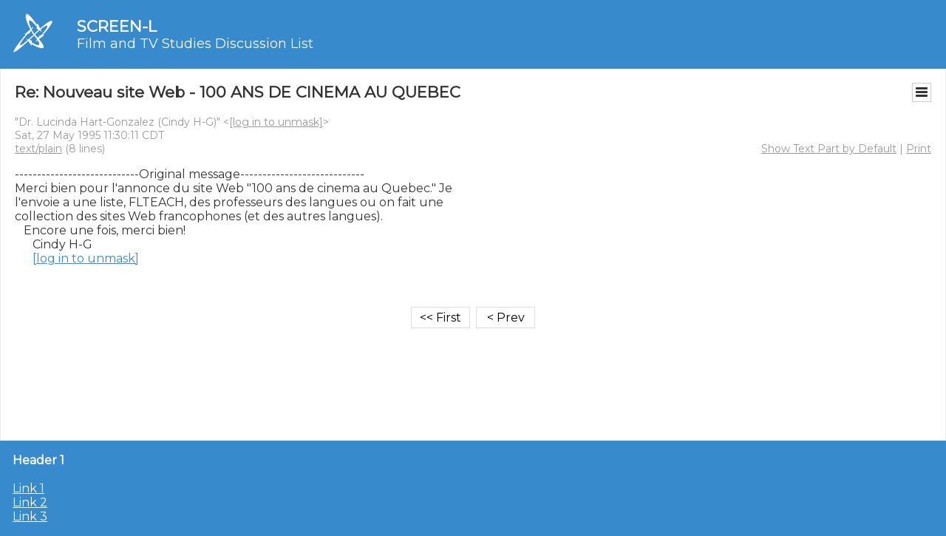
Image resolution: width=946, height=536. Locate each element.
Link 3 (30, 516)
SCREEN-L (117, 26)
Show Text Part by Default (828, 148)
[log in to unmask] (276, 122)
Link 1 (28, 488)
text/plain (38, 148)
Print (918, 148)
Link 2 (30, 502)
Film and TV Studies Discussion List (195, 43)
